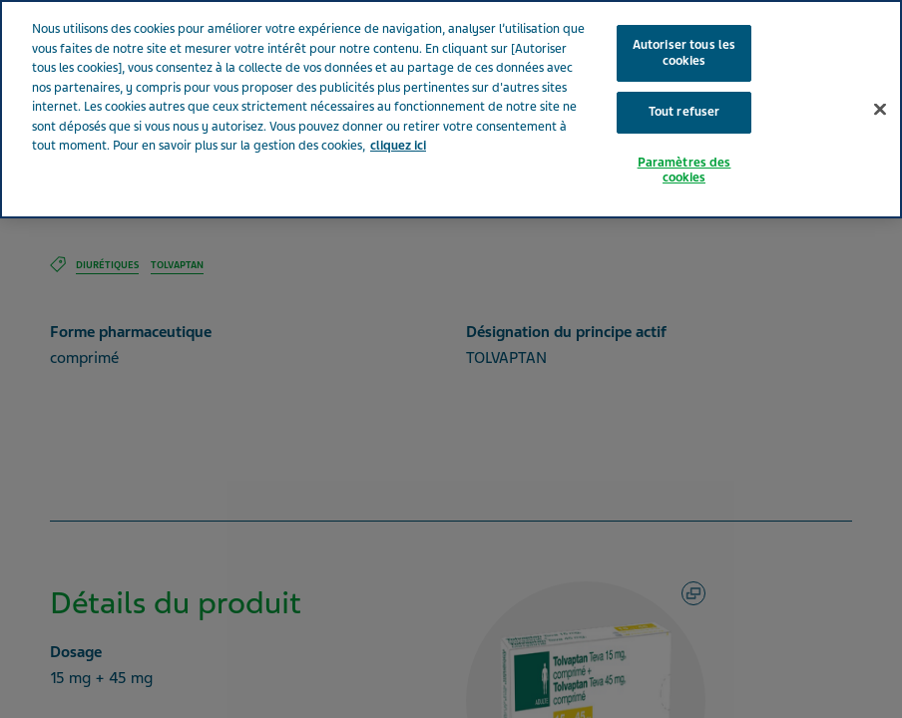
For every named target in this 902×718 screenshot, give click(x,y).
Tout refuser (684, 112)
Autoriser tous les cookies (684, 53)
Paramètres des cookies (684, 170)
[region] (451, 109)
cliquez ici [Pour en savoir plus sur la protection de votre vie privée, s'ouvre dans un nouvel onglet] (398, 146)
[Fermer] (880, 109)
